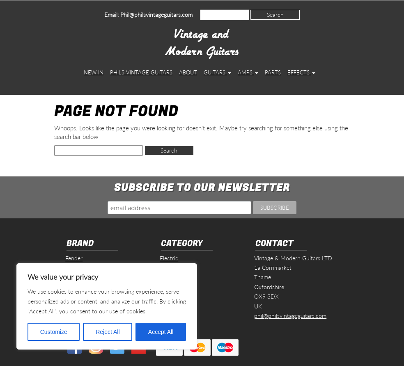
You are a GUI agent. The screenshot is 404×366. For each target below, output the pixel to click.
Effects (301, 72)
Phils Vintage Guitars (141, 72)
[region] (106, 306)
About (188, 72)
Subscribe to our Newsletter (202, 188)
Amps (248, 72)
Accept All (160, 332)
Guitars (217, 72)
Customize (53, 332)
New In (93, 72)
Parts (273, 72)
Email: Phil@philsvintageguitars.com (148, 14)
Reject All (107, 332)
